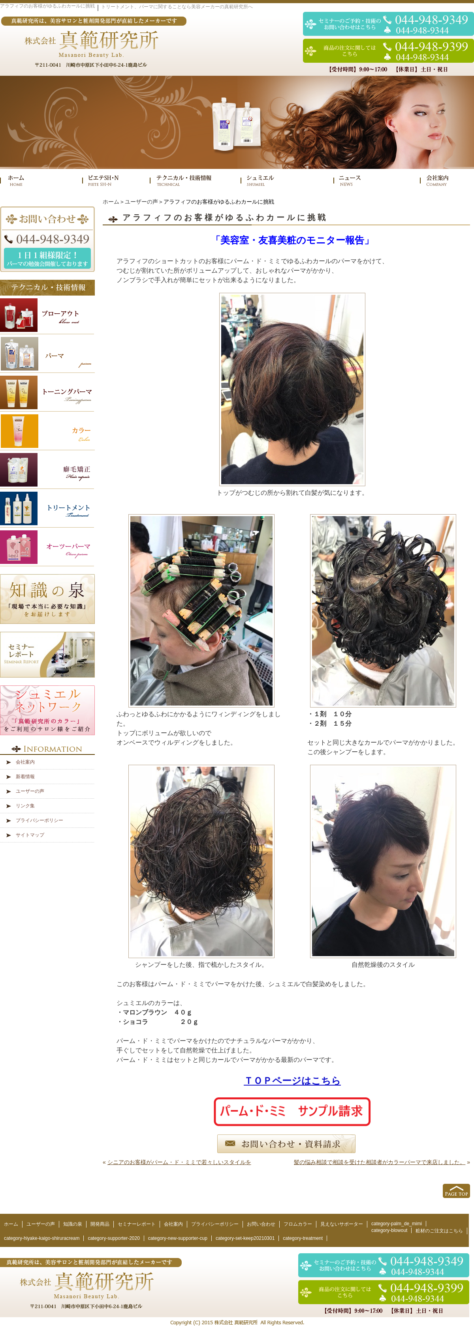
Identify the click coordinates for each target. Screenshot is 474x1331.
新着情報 (25, 776)
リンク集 (25, 806)
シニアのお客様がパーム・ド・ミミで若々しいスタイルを (179, 1162)
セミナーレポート (137, 1224)
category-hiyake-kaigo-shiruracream (41, 1238)
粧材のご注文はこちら (439, 1231)
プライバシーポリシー (39, 820)
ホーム (111, 201)
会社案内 (25, 762)
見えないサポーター (341, 1224)
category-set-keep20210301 (245, 1238)
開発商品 (99, 1224)
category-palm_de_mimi (396, 1223)
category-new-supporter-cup (177, 1238)
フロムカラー (298, 1224)
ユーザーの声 (141, 201)
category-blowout (389, 1230)
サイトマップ (30, 835)
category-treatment (303, 1238)
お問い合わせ (261, 1224)
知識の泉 (72, 1224)
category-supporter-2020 (113, 1238)
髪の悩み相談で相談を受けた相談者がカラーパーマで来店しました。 (379, 1162)
